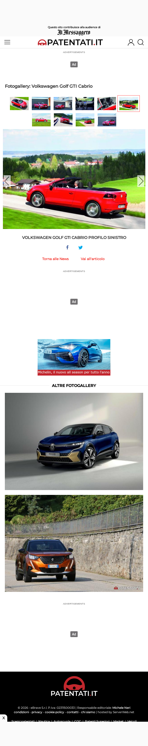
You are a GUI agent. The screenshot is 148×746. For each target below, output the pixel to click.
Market (118, 721)
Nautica (44, 721)
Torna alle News (55, 259)
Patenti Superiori (97, 721)
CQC (77, 721)
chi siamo (88, 712)
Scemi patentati (22, 721)
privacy (37, 712)
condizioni (21, 712)
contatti (72, 712)
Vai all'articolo (93, 259)
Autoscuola (62, 721)
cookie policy (54, 712)
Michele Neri (121, 708)
